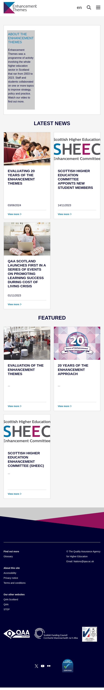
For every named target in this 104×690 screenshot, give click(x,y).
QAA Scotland (11, 599)
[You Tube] (42, 666)
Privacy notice (11, 578)
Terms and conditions (15, 583)
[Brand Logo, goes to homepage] (20, 8)
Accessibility (10, 573)
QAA (6, 604)
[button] (79, 7)
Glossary (8, 556)
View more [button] (15, 214)
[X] (36, 666)
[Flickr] (48, 666)
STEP (7, 609)
